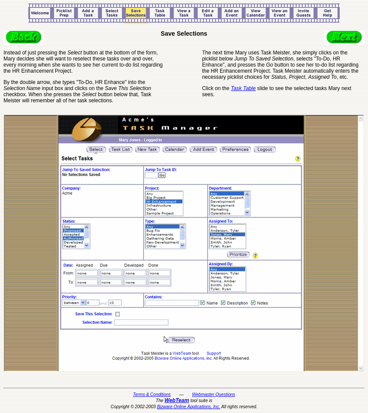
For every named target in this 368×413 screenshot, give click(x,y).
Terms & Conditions (152, 394)
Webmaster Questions (213, 394)
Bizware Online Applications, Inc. (188, 406)
